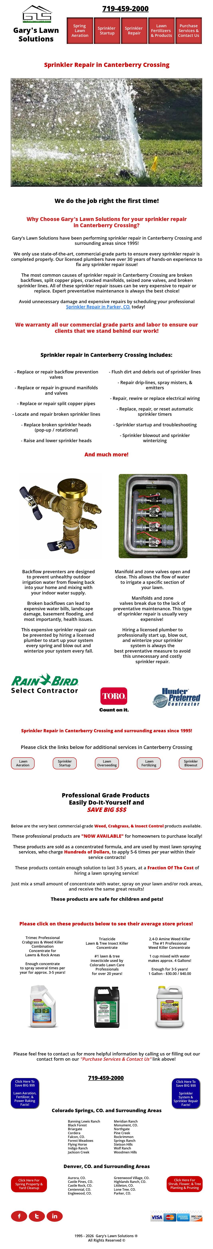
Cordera (74, 1133)
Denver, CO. (78, 1166)
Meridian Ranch (126, 1121)
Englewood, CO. (80, 1193)
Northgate (122, 1129)
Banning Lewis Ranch (84, 1121)
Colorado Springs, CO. (78, 1110)
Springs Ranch (124, 1140)
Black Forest (77, 1125)
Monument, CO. (126, 1125)
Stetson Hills (123, 1144)
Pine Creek (122, 1133)
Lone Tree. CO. (125, 1189)
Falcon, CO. (76, 1137)
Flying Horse (77, 1144)
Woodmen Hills (125, 1152)
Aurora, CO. (77, 1178)
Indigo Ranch (78, 1148)
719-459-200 (123, 8)
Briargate (75, 1129)
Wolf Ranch (122, 1148)
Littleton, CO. (124, 1185)
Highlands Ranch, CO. (130, 1181)
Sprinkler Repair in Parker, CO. (98, 307)
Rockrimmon (123, 1137)
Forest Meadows (80, 1140)
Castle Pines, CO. (80, 1181)
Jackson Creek (78, 1152)
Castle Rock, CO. (80, 1185)
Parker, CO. (122, 1193)
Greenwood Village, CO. (131, 1178)
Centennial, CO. (79, 1189)
